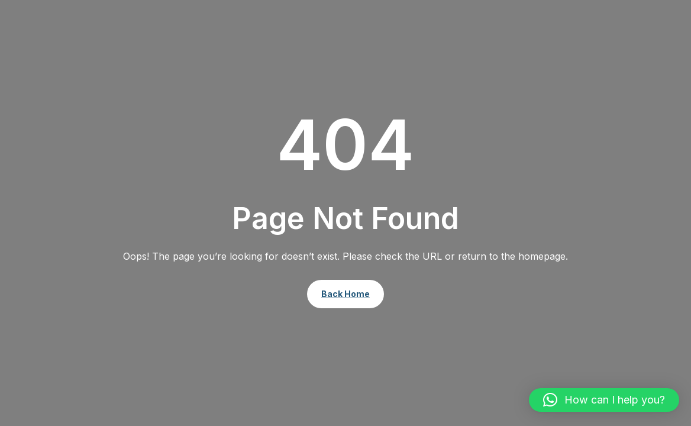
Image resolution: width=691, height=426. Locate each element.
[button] (604, 400)
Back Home (345, 294)
